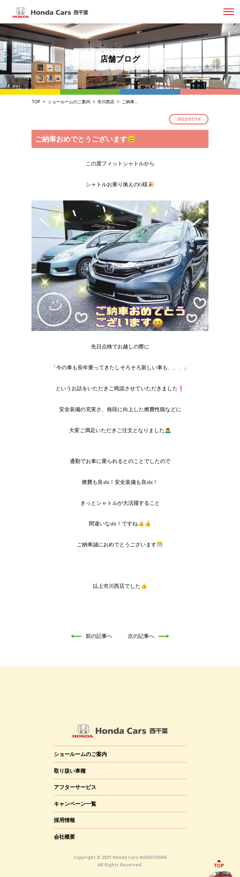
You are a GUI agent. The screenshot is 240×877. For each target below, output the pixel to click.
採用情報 (64, 819)
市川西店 (105, 102)
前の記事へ (89, 635)
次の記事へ (150, 635)
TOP (36, 102)
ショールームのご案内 (69, 102)
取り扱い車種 (70, 770)
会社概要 (64, 836)
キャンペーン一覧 (75, 803)
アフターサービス (75, 786)
